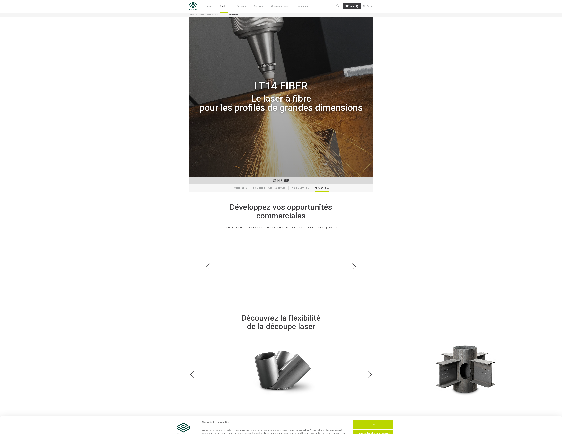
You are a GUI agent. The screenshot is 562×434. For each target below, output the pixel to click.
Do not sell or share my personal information (373, 418)
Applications (322, 188)
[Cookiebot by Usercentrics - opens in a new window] (183, 428)
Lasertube (210, 15)
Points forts (240, 188)
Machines (200, 15)
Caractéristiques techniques (269, 188)
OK (373, 408)
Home (191, 15)
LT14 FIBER (221, 15)
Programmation (300, 188)
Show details (208, 428)
